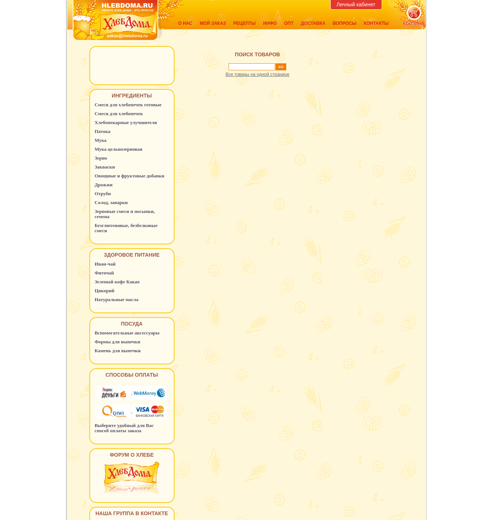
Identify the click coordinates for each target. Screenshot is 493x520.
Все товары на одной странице (258, 74)
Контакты (376, 23)
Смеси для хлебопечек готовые (128, 104)
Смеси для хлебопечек (119, 113)
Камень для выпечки (118, 350)
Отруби (103, 193)
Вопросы (345, 23)
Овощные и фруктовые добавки (130, 176)
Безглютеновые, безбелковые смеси (126, 228)
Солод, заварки (111, 202)
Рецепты (244, 23)
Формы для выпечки (118, 341)
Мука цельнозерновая (119, 149)
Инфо (270, 23)
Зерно (101, 158)
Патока (103, 131)
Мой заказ (213, 23)
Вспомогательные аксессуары (127, 333)
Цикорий (105, 290)
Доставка (313, 23)
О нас (185, 23)
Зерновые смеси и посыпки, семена (125, 214)
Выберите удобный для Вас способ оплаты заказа (124, 428)
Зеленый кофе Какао (117, 281)
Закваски (105, 167)
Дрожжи (104, 184)
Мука (101, 140)
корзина (414, 23)
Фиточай (104, 273)
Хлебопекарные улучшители (126, 122)
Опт (288, 23)
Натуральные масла (117, 299)
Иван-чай (105, 264)
